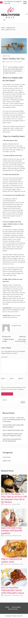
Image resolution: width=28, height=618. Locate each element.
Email (12, 378)
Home (7, 607)
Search (5, 400)
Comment (4, 357)
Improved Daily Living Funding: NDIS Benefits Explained (11, 531)
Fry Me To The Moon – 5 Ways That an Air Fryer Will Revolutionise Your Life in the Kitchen (14, 419)
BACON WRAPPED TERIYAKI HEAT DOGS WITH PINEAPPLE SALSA (12, 590)
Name (3, 378)
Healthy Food (6, 56)
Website (20, 378)
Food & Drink (6, 457)
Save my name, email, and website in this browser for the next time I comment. (13, 388)
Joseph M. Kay (9, 61)
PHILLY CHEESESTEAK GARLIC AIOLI (13, 430)
